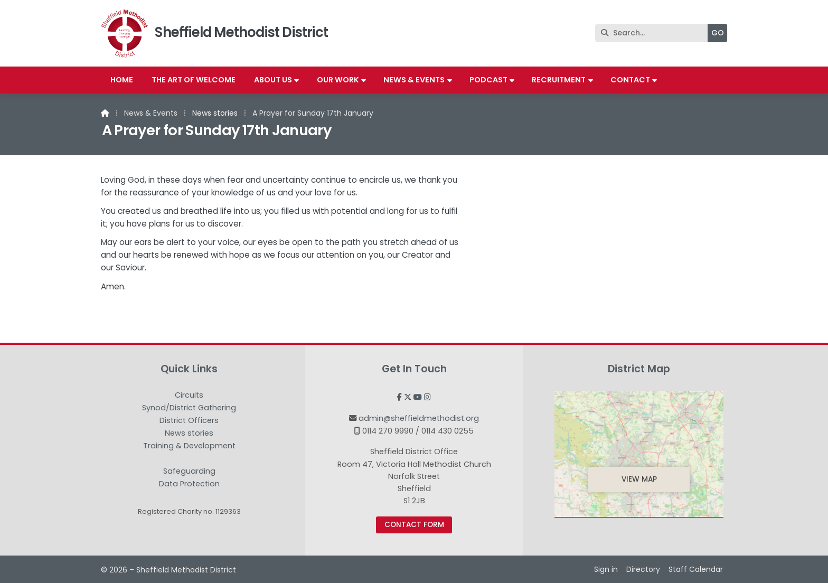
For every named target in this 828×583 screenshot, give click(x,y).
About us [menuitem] (273, 79)
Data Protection (189, 483)
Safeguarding (189, 471)
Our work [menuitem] (338, 79)
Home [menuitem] (121, 79)
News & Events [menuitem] (414, 79)
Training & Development (189, 446)
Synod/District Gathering (189, 408)
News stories (215, 113)
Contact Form (414, 525)
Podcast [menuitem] (488, 79)
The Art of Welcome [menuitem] (194, 79)
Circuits (189, 395)
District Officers (189, 421)
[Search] (654, 33)
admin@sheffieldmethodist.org (419, 418)
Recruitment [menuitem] (559, 79)
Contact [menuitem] (630, 79)
